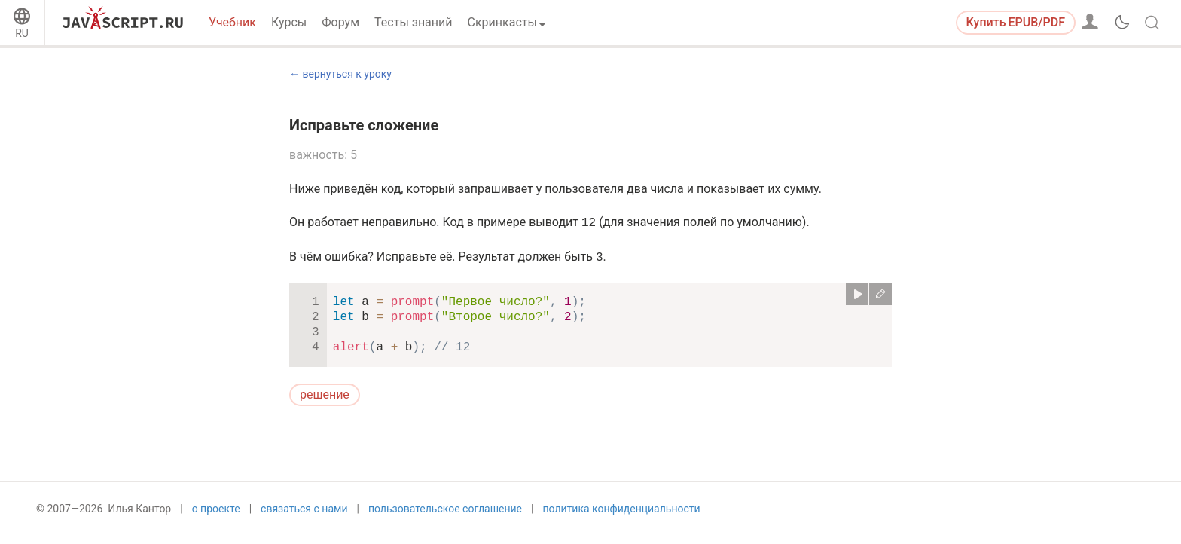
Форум (340, 22)
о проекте (216, 519)
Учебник (232, 22)
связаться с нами (304, 519)
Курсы (289, 22)
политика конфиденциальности (621, 519)
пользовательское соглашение (445, 519)
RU (22, 33)
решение (324, 394)
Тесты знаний (413, 22)
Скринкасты (502, 22)
